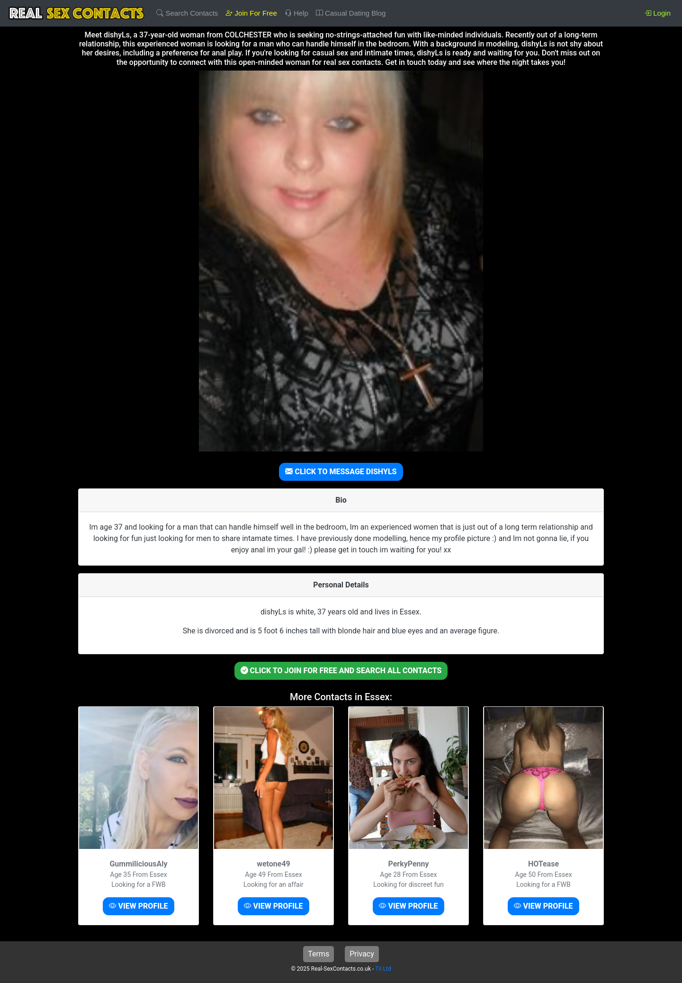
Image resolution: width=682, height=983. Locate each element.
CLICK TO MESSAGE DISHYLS (340, 471)
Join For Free (251, 13)
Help (296, 13)
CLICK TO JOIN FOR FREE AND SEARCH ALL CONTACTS (341, 670)
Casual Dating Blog (351, 13)
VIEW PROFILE (138, 906)
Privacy (362, 953)
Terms (318, 953)
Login (657, 13)
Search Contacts (187, 13)
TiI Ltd (383, 968)
